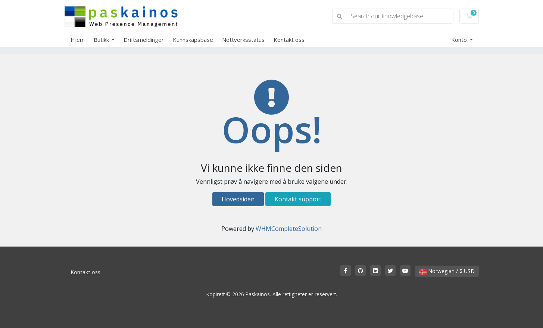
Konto (459, 39)
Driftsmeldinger (144, 39)
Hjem (78, 39)
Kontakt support (298, 199)
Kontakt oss (289, 39)
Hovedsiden (238, 199)
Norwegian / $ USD (447, 271)
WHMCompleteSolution (289, 229)
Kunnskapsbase (193, 39)
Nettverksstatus (243, 39)
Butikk (102, 39)
